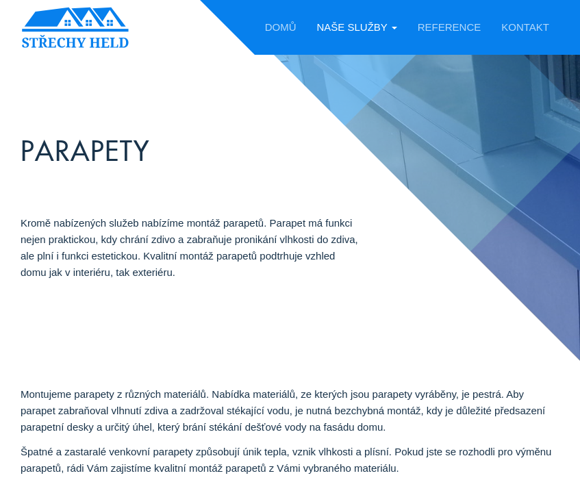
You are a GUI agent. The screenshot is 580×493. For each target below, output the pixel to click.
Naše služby (356, 27)
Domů (281, 27)
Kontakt (525, 27)
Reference (449, 27)
